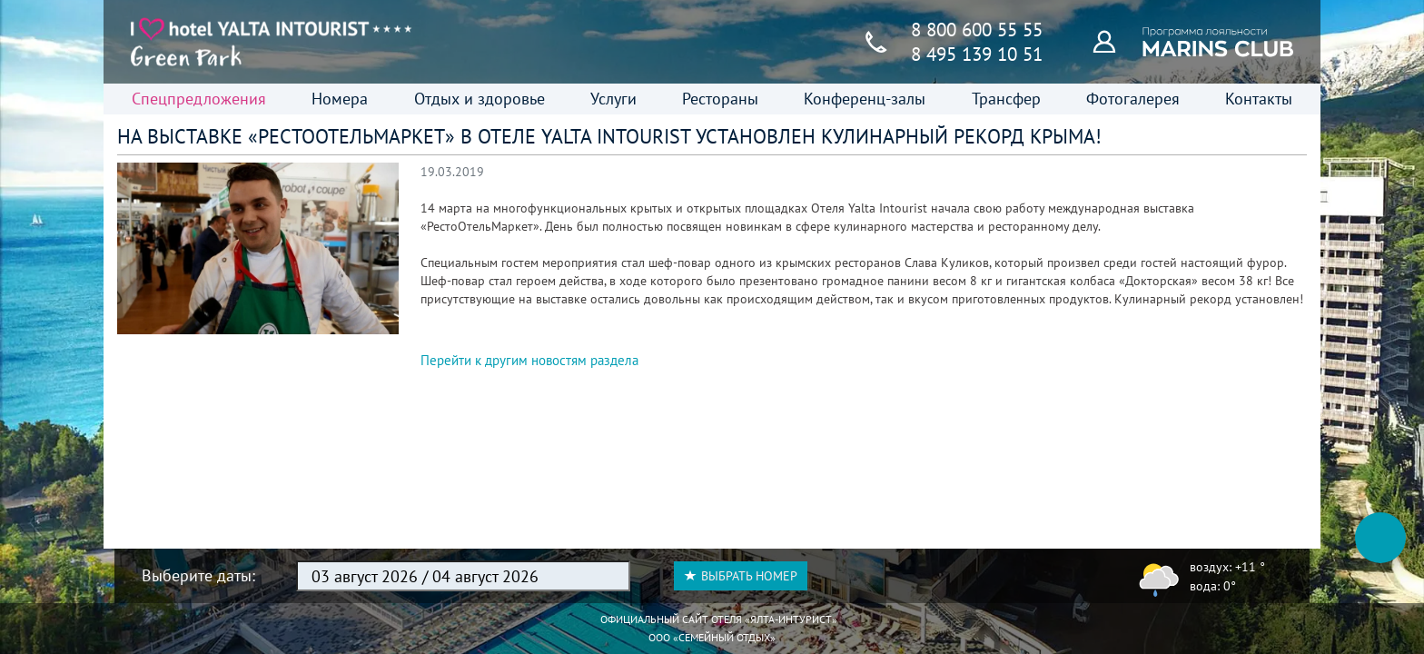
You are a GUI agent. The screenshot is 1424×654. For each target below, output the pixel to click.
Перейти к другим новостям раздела (529, 360)
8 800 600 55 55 (977, 29)
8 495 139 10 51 (977, 54)
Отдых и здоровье (479, 98)
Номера (340, 98)
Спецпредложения (199, 98)
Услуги (613, 98)
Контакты (1258, 98)
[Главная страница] (271, 42)
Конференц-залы (864, 98)
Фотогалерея (1133, 98)
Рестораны (720, 98)
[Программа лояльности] (1114, 41)
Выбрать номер (740, 576)
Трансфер (1006, 98)
